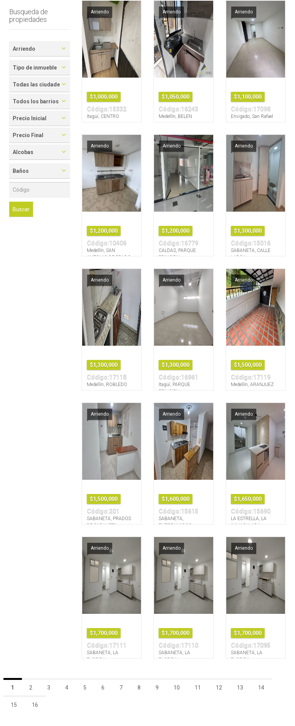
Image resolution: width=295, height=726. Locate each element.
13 (240, 688)
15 (14, 705)
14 (261, 688)
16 (35, 705)
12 (219, 688)
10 (177, 688)
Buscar (21, 209)
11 (198, 688)
